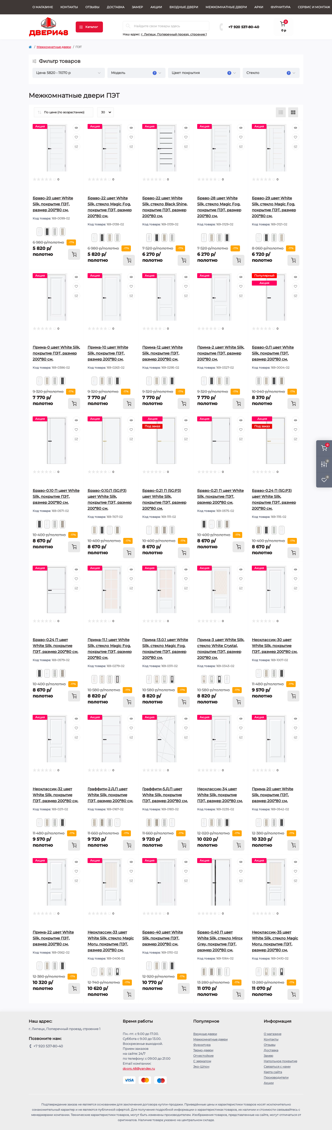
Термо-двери (203, 1050)
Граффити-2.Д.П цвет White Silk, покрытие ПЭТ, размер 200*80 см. (110, 795)
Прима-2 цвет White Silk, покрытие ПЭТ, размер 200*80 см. (220, 353)
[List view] (281, 112)
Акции (156, 7)
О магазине (42, 7)
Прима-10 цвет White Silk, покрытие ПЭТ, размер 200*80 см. (108, 353)
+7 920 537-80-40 (243, 27)
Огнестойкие (203, 1056)
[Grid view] (293, 112)
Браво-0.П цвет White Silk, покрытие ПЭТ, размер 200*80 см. (273, 353)
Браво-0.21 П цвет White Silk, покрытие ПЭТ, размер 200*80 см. (220, 496)
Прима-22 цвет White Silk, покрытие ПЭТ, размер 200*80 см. (53, 938)
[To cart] (74, 254)
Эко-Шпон (201, 1066)
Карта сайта (273, 1072)
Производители (276, 1077)
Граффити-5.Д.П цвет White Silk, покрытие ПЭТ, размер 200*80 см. (165, 795)
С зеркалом (202, 1061)
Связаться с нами (277, 1066)
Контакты (69, 7)
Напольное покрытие (280, 1061)
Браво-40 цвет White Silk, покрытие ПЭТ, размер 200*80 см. (162, 938)
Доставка (115, 7)
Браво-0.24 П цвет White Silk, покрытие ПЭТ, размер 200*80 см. (55, 645)
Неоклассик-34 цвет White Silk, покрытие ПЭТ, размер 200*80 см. (220, 795)
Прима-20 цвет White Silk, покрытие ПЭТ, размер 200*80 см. (272, 795)
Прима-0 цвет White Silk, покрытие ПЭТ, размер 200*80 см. (56, 353)
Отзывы (92, 7)
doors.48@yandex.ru (139, 1068)
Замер (137, 7)
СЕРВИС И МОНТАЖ (314, 7)
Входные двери (183, 7)
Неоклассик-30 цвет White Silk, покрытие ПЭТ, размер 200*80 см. (274, 645)
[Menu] (89, 27)
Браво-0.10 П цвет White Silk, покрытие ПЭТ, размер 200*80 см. (56, 496)
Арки (258, 7)
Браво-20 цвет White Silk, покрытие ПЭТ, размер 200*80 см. (53, 204)
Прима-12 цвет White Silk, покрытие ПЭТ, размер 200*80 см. (162, 353)
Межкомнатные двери (226, 7)
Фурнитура (280, 7)
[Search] (128, 26)
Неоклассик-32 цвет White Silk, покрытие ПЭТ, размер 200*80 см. (55, 795)
